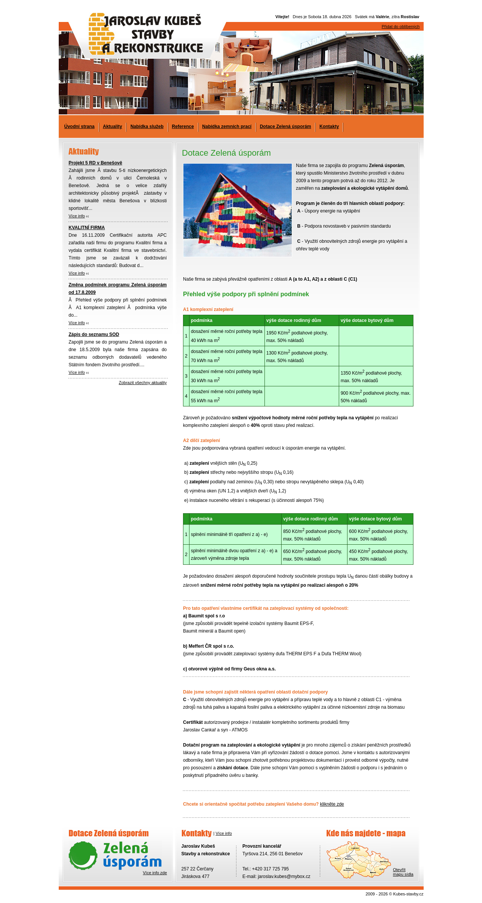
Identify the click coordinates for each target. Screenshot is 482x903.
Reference (183, 126)
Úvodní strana (79, 126)
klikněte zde (332, 804)
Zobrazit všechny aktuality (143, 382)
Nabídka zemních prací (227, 126)
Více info (77, 216)
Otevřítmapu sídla (403, 871)
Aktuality (112, 126)
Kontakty (329, 126)
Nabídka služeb (146, 126)
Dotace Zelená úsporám (285, 126)
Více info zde (155, 872)
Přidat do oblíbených (400, 26)
